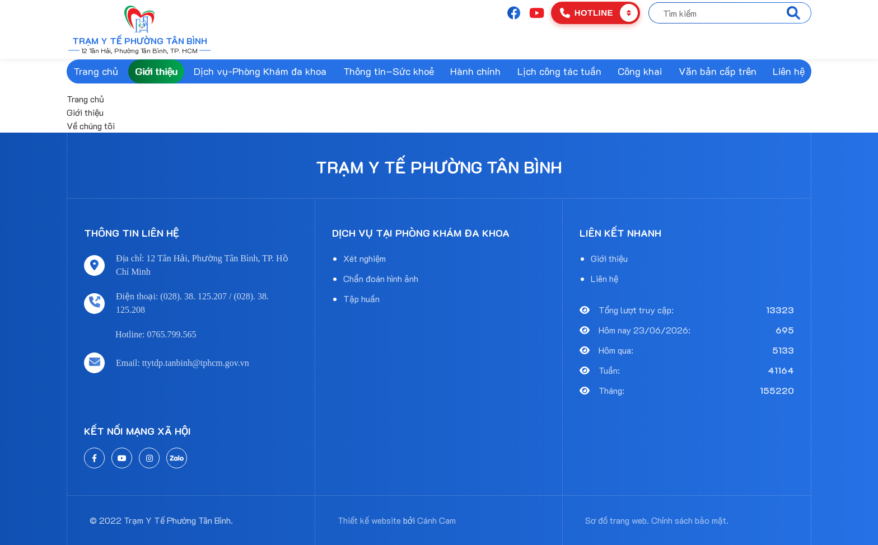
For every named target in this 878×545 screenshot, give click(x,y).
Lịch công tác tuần (559, 71)
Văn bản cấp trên (717, 71)
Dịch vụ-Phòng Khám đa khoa (260, 71)
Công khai (640, 71)
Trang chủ (95, 71)
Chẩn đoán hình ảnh (380, 278)
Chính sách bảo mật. (689, 520)
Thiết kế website (369, 520)
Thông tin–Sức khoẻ (388, 71)
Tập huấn (361, 298)
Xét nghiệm (364, 258)
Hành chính (475, 71)
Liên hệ (789, 71)
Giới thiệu (156, 71)
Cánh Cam (436, 520)
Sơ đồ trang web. (617, 520)
